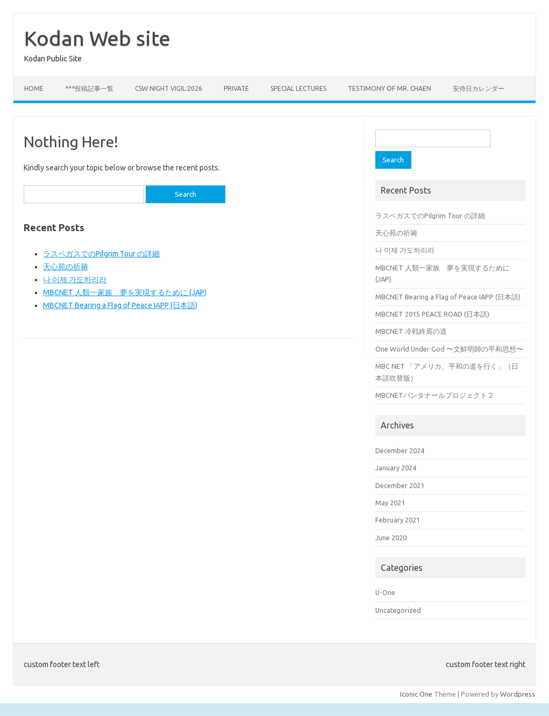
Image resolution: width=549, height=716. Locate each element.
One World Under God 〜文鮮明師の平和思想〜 (449, 349)
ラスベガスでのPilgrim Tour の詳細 (101, 253)
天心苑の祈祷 (65, 266)
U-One (385, 592)
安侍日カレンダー (478, 88)
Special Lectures (298, 88)
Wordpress (517, 694)
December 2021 (399, 485)
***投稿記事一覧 (89, 88)
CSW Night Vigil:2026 (168, 88)
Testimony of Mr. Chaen (389, 88)
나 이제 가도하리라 (74, 279)
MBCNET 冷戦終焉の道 (411, 331)
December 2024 (399, 450)
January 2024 (395, 467)
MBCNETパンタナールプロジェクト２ (434, 395)
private (236, 88)
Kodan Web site (97, 38)
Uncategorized (398, 610)
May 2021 (390, 502)
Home (34, 88)
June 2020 (391, 537)
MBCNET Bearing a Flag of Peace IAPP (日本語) (120, 305)
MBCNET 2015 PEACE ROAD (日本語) (432, 314)
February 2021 (397, 520)
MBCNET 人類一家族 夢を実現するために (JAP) (124, 292)
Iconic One (416, 694)
